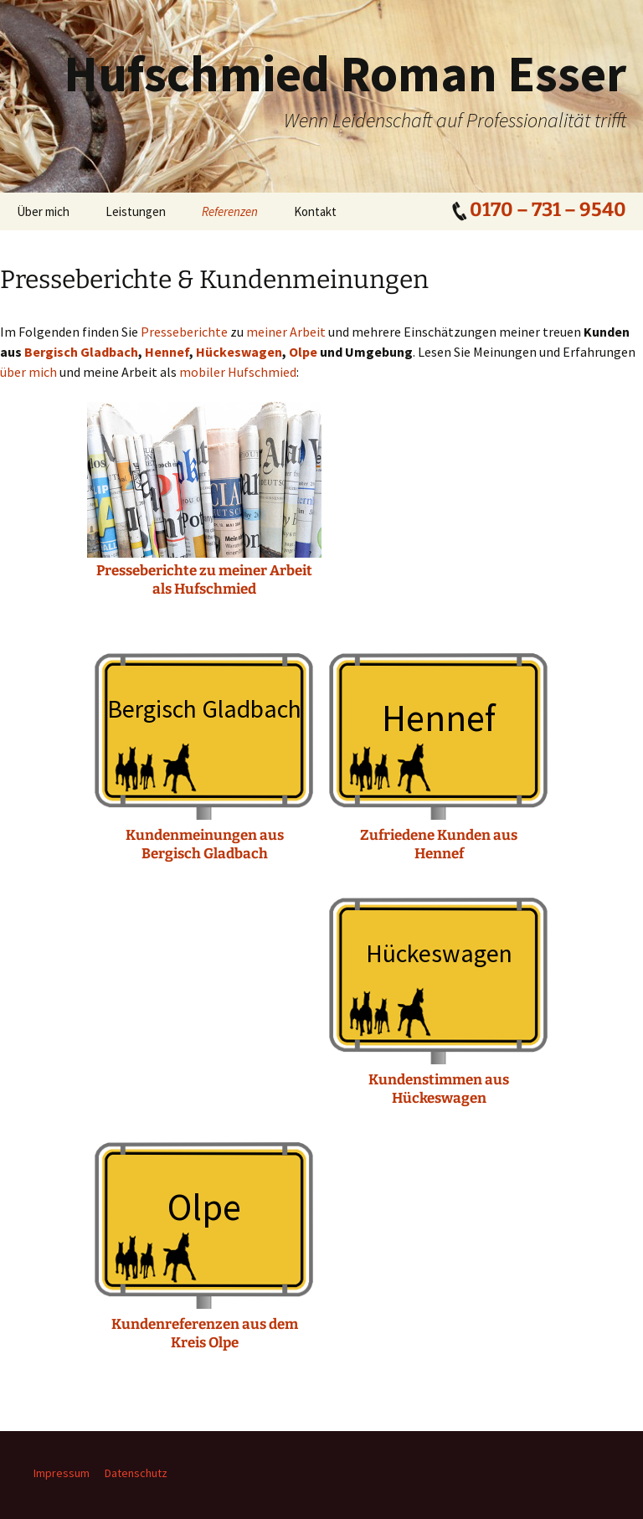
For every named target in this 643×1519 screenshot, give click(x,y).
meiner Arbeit (286, 331)
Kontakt (315, 211)
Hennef (167, 351)
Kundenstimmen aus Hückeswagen (438, 1089)
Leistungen (135, 211)
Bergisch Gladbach (81, 351)
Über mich (43, 211)
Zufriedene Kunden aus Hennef (438, 844)
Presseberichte (184, 331)
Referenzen (230, 211)
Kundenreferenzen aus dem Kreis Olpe (204, 1334)
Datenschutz (136, 1472)
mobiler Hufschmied (237, 371)
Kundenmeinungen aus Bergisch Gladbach (205, 844)
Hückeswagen (239, 351)
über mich (28, 371)
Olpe (303, 351)
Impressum (61, 1472)
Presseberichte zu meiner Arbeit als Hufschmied (204, 580)
